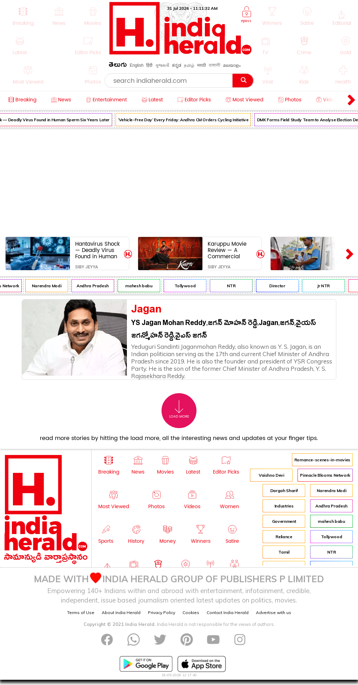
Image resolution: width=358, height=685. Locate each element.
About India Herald (121, 612)
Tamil (283, 552)
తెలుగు (118, 66)
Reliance (283, 536)
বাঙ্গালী (214, 65)
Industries (283, 506)
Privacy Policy (161, 612)
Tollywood (188, 285)
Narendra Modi (49, 285)
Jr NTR (326, 285)
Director (280, 285)
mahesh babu (141, 285)
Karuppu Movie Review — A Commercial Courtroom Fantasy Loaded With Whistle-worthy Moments (229, 250)
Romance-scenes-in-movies (322, 459)
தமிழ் (189, 65)
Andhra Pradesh (96, 285)
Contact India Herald (228, 612)
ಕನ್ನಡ (176, 65)
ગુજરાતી (162, 65)
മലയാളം (232, 65)
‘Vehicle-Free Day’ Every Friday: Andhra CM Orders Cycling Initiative (186, 119)
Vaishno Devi (271, 475)
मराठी (201, 65)
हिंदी (149, 65)
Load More (179, 409)
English (136, 65)
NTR (234, 285)
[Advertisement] (179, 181)
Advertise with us (273, 612)
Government (284, 521)
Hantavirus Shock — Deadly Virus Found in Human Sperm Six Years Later (97, 250)
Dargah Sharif (284, 490)
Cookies (190, 612)
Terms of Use (80, 612)
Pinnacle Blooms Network (325, 475)
